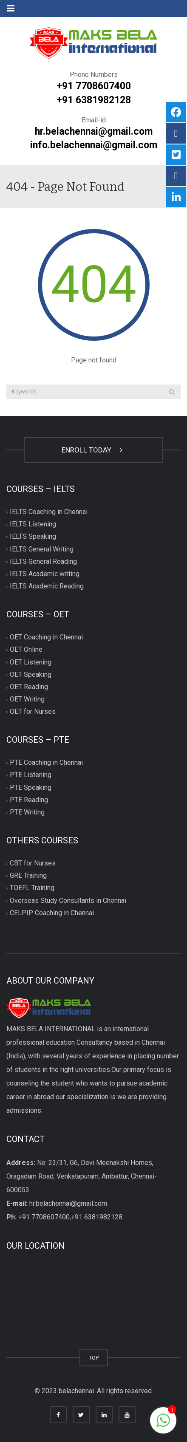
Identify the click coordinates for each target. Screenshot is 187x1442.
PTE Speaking (30, 787)
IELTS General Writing (42, 549)
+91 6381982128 (94, 100)
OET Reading (29, 687)
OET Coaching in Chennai (46, 637)
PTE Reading (29, 800)
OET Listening (30, 662)
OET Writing (27, 699)
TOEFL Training (32, 888)
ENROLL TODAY (93, 450)
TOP (94, 1357)
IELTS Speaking (33, 537)
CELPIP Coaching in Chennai (52, 913)
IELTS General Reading (43, 561)
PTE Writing (27, 812)
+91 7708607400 (94, 86)
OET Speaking (30, 674)
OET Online (26, 650)
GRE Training (28, 876)
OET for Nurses (33, 712)
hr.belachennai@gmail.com (94, 131)
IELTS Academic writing (44, 574)
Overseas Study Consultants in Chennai (68, 900)
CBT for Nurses (33, 863)
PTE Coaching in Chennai (46, 763)
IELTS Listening (33, 524)
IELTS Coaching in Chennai (49, 512)
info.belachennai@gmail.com (93, 145)
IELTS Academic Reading (47, 586)
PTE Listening (30, 775)
